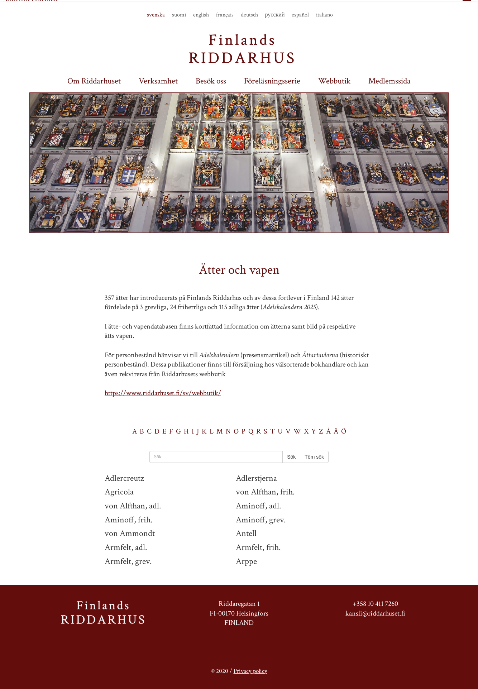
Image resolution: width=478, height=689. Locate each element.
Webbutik (334, 80)
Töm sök (314, 456)
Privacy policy (250, 670)
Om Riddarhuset (94, 80)
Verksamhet (158, 80)
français (225, 14)
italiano (324, 14)
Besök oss (211, 80)
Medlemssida (389, 80)
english (201, 14)
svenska (156, 14)
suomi (179, 14)
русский (275, 14)
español (300, 14)
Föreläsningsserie (272, 80)
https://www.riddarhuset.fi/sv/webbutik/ (163, 392)
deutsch (249, 14)
